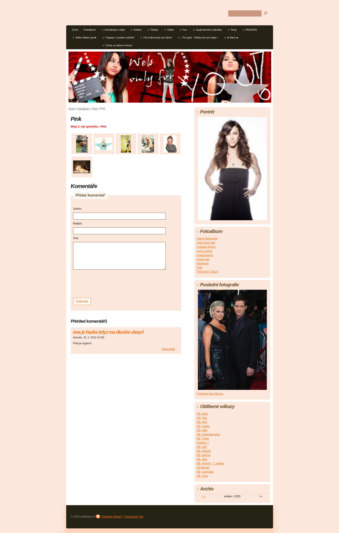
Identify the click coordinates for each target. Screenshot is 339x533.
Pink (94, 108)
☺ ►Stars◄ (231, 37)
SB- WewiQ (204, 451)
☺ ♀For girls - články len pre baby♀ (197, 37)
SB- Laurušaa (205, 471)
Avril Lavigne (204, 251)
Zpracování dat (134, 516)
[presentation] (108, 283)
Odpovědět (168, 349)
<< (203, 496)
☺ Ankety (136, 29)
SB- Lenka (203, 426)
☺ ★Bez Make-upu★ (84, 37)
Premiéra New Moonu (210, 393)
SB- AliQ (202, 422)
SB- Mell (202, 459)
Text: (76, 238)
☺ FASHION (249, 29)
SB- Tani (202, 418)
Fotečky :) (203, 442)
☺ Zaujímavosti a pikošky (207, 29)
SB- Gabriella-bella (208, 434)
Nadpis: (78, 223)
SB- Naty (202, 413)
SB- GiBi (202, 430)
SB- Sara (202, 476)
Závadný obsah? (112, 516)
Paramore (203, 263)
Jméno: (77, 208)
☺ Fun (183, 29)
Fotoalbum (90, 29)
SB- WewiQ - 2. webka (210, 463)
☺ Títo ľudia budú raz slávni (156, 37)
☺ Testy (231, 29)
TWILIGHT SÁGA (207, 271)
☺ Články (152, 29)
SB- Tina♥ (203, 438)
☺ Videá (169, 29)
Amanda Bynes (206, 247)
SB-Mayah (203, 467)
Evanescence (205, 255)
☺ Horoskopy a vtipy (113, 29)
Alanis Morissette (207, 238)
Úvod (75, 29)
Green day (203, 259)
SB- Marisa (203, 455)
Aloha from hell (206, 242)
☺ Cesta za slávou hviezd (117, 45)
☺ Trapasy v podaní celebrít (118, 37)
